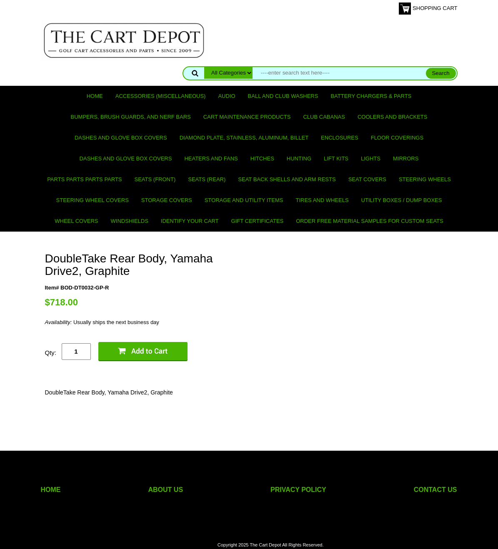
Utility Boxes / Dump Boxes (401, 200)
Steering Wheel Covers (92, 200)
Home (95, 96)
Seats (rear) (206, 179)
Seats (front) (155, 179)
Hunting (299, 158)
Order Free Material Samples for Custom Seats (369, 221)
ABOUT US (165, 489)
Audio (226, 96)
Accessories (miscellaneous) (160, 96)
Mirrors (405, 158)
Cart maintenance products (247, 117)
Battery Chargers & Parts (370, 96)
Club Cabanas (324, 117)
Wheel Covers (76, 221)
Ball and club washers (283, 96)
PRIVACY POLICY (298, 489)
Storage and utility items (244, 200)
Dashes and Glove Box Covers (121, 138)
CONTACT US (435, 489)
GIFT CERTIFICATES (257, 221)
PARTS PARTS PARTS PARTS (84, 179)
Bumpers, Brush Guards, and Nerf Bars (131, 117)
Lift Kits (336, 158)
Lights (370, 158)
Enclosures (339, 138)
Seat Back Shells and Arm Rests (286, 179)
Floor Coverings (397, 138)
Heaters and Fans (211, 158)
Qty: (51, 352)
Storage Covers (166, 200)
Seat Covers (367, 179)
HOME (51, 489)
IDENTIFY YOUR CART (190, 221)
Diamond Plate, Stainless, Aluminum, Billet (244, 138)
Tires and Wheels (321, 200)
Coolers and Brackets (393, 117)
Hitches (262, 158)
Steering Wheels (425, 179)
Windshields (129, 221)
